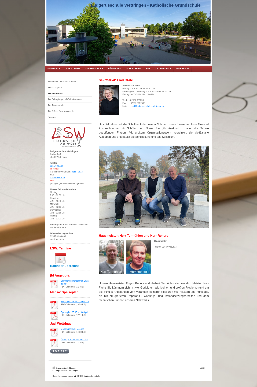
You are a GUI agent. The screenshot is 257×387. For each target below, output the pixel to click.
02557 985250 (57, 166)
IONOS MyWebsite (85, 376)
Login (202, 367)
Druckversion (60, 368)
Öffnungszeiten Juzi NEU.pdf (74, 339)
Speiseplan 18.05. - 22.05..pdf (75, 301)
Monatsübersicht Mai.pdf (72, 329)
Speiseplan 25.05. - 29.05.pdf (74, 312)
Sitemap (71, 368)
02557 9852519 (57, 177)
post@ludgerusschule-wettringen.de (147, 106)
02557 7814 (77, 172)
